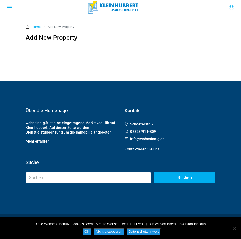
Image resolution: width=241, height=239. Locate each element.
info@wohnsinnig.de (147, 139)
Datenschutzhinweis (144, 231)
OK (86, 231)
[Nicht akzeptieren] (234, 228)
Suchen (185, 177)
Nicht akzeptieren (109, 231)
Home (36, 27)
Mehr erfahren (38, 141)
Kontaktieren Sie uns (142, 149)
